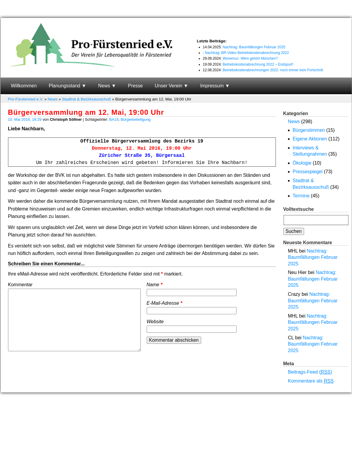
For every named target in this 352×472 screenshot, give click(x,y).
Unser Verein (168, 85)
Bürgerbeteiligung (135, 119)
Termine (301, 195)
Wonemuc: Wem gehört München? (250, 58)
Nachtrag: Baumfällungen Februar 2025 (254, 47)
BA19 (113, 119)
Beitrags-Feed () (310, 372)
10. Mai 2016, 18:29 (25, 119)
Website (155, 321)
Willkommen (24, 85)
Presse (135, 85)
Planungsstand (64, 85)
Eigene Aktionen (310, 138)
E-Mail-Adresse (164, 303)
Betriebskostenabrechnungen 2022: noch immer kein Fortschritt (273, 70)
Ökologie (302, 162)
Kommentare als (311, 381)
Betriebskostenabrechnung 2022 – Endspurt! (258, 64)
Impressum (212, 85)
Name (154, 284)
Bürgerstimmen (309, 130)
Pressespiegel (308, 171)
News (104, 85)
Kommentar (20, 284)
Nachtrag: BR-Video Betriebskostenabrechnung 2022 (247, 53)
